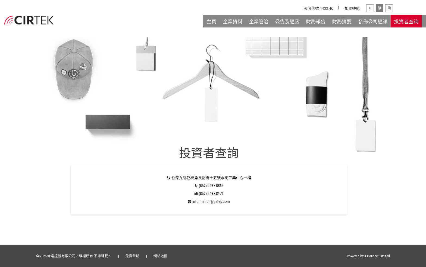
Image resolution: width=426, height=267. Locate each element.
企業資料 (232, 21)
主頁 (211, 21)
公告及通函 (287, 21)
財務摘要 (342, 21)
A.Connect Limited (377, 256)
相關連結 (352, 8)
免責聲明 (133, 256)
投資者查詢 (406, 21)
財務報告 (315, 21)
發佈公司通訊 (372, 21)
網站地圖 (161, 256)
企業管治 (258, 21)
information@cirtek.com (211, 201)
